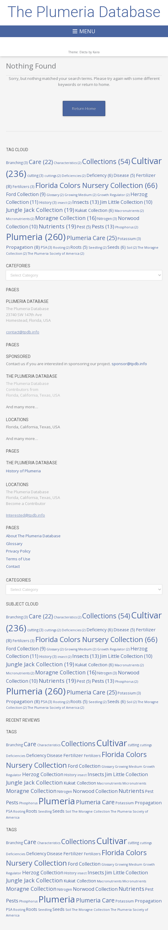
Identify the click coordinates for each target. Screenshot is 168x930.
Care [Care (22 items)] (41, 162)
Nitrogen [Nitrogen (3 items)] (107, 218)
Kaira (96, 52)
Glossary (14, 543)
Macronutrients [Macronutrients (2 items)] (129, 211)
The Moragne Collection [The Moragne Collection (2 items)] (91, 811)
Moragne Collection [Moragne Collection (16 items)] (65, 217)
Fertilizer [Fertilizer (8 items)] (73, 755)
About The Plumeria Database (33, 535)
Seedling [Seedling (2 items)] (97, 247)
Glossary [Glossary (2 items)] (55, 195)
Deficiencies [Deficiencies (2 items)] (74, 176)
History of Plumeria (23, 471)
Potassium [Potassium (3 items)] (129, 238)
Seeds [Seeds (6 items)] (116, 247)
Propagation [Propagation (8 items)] (23, 247)
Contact (13, 566)
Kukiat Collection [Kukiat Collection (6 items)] (94, 210)
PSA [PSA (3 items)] (46, 247)
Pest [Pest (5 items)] (84, 227)
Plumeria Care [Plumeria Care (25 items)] (92, 238)
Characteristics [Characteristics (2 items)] (67, 163)
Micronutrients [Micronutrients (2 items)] (20, 219)
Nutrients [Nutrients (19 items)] (57, 226)
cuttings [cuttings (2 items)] (52, 176)
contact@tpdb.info (22, 332)
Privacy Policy (18, 551)
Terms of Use (18, 559)
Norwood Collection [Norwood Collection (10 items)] (95, 791)
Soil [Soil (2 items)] (132, 247)
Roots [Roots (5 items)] (79, 247)
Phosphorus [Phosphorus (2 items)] (126, 227)
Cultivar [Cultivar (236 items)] (111, 743)
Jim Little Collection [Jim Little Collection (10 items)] (126, 202)
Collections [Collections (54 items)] (106, 161)
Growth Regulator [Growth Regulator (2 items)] (113, 195)
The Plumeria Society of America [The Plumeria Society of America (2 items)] (56, 253)
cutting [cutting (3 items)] (35, 175)
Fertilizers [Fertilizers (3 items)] (23, 186)
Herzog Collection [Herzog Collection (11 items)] (42, 774)
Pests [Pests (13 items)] (103, 226)
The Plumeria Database (84, 11)
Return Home (84, 108)
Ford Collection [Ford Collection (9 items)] (26, 194)
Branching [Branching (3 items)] (17, 162)
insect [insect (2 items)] (64, 203)
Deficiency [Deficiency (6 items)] (99, 175)
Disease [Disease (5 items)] (124, 175)
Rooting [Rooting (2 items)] (61, 247)
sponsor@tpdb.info (129, 363)
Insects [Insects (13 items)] (85, 201)
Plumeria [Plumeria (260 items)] (36, 237)
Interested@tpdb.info (25, 515)
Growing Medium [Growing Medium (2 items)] (80, 195)
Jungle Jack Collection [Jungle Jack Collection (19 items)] (40, 209)
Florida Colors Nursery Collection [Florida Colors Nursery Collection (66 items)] (96, 185)
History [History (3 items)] (48, 202)
